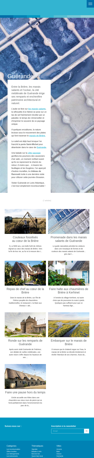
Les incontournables (13, 449)
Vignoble (34, 449)
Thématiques (37, 446)
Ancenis (59, 449)
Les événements (12, 456)
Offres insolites (12, 451)
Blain (58, 451)
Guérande (41, 147)
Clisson (59, 454)
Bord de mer (36, 454)
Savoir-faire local (37, 456)
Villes (59, 446)
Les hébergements (13, 454)
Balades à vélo (37, 451)
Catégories (11, 446)
